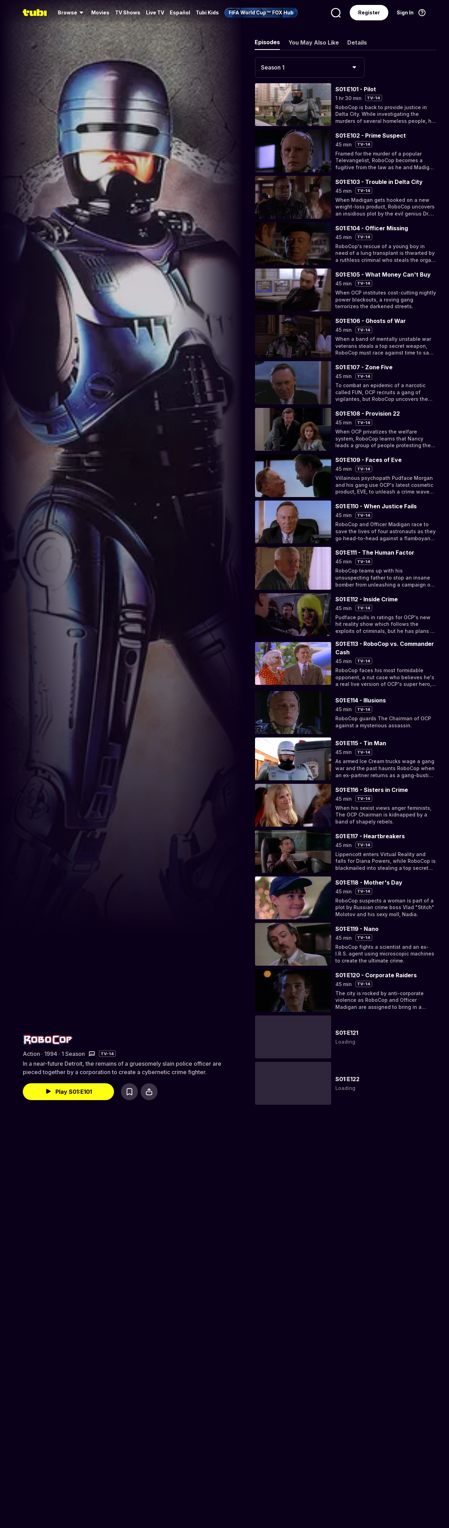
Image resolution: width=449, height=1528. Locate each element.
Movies (100, 12)
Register (369, 12)
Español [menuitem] (180, 12)
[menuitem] (72, 12)
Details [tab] (357, 42)
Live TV (155, 12)
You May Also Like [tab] (313, 42)
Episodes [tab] (267, 42)
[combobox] (309, 67)
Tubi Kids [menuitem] (207, 12)
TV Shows (127, 12)
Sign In (405, 12)
